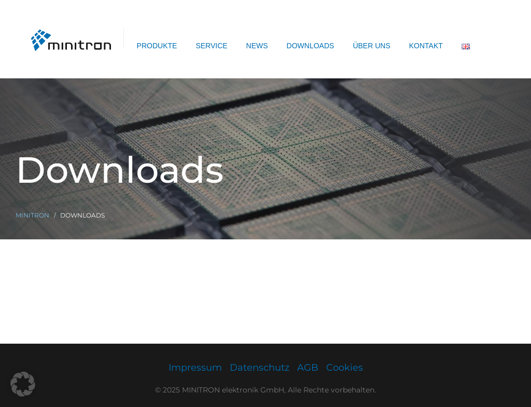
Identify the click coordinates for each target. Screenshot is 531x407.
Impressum (195, 367)
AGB (307, 367)
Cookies (344, 367)
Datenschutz (259, 367)
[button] (23, 384)
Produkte (157, 46)
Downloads (310, 46)
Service (211, 46)
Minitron (32, 215)
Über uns (371, 46)
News (257, 46)
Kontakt (426, 46)
